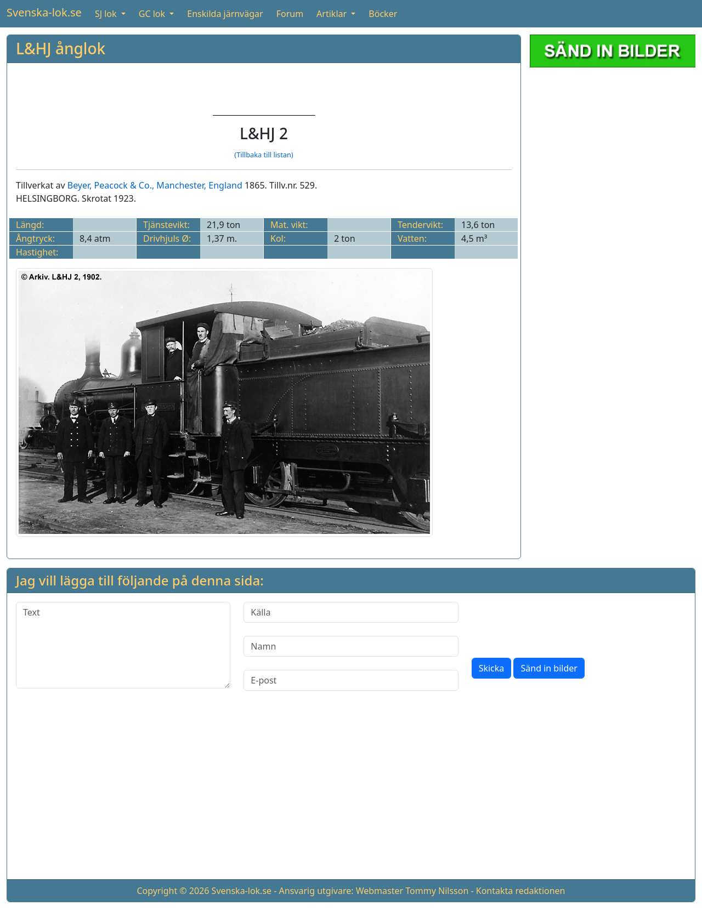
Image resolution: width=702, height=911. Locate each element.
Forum (289, 14)
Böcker (383, 14)
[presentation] (555, 623)
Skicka (492, 668)
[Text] (123, 645)
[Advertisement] (612, 144)
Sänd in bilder (548, 668)
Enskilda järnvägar (225, 14)
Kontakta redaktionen (520, 891)
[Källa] (351, 612)
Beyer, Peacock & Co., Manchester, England (154, 185)
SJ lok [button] (107, 14)
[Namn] (351, 646)
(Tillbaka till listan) (263, 155)
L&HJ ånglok (60, 48)
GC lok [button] (153, 14)
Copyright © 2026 (173, 891)
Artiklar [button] (332, 14)
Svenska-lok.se (44, 12)
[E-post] (351, 680)
